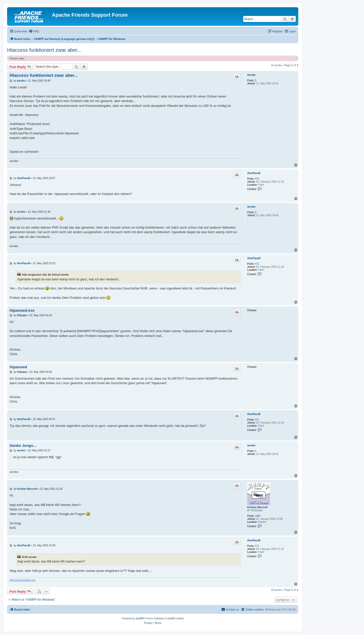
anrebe (251, 75)
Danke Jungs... (23, 445)
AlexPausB (253, 173)
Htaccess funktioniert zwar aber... (44, 50)
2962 (258, 516)
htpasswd (18, 367)
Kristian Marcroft (257, 507)
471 (257, 178)
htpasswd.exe (22, 310)
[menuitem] (34, 31)
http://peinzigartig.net (22, 579)
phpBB (139, 618)
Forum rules (17, 58)
